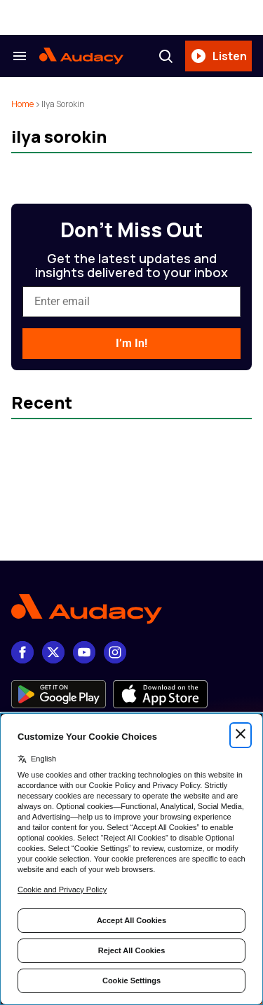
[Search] (165, 56)
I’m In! (131, 343)
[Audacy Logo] (81, 56)
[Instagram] (115, 652)
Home (22, 104)
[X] (53, 652)
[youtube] (84, 652)
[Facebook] (22, 652)
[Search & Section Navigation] (19, 56)
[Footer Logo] (131, 609)
